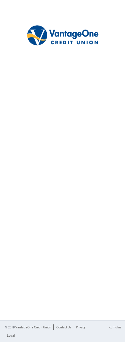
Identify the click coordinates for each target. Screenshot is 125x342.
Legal (11, 335)
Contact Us (63, 327)
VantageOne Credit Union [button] (33, 327)
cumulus (115, 327)
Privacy (81, 327)
